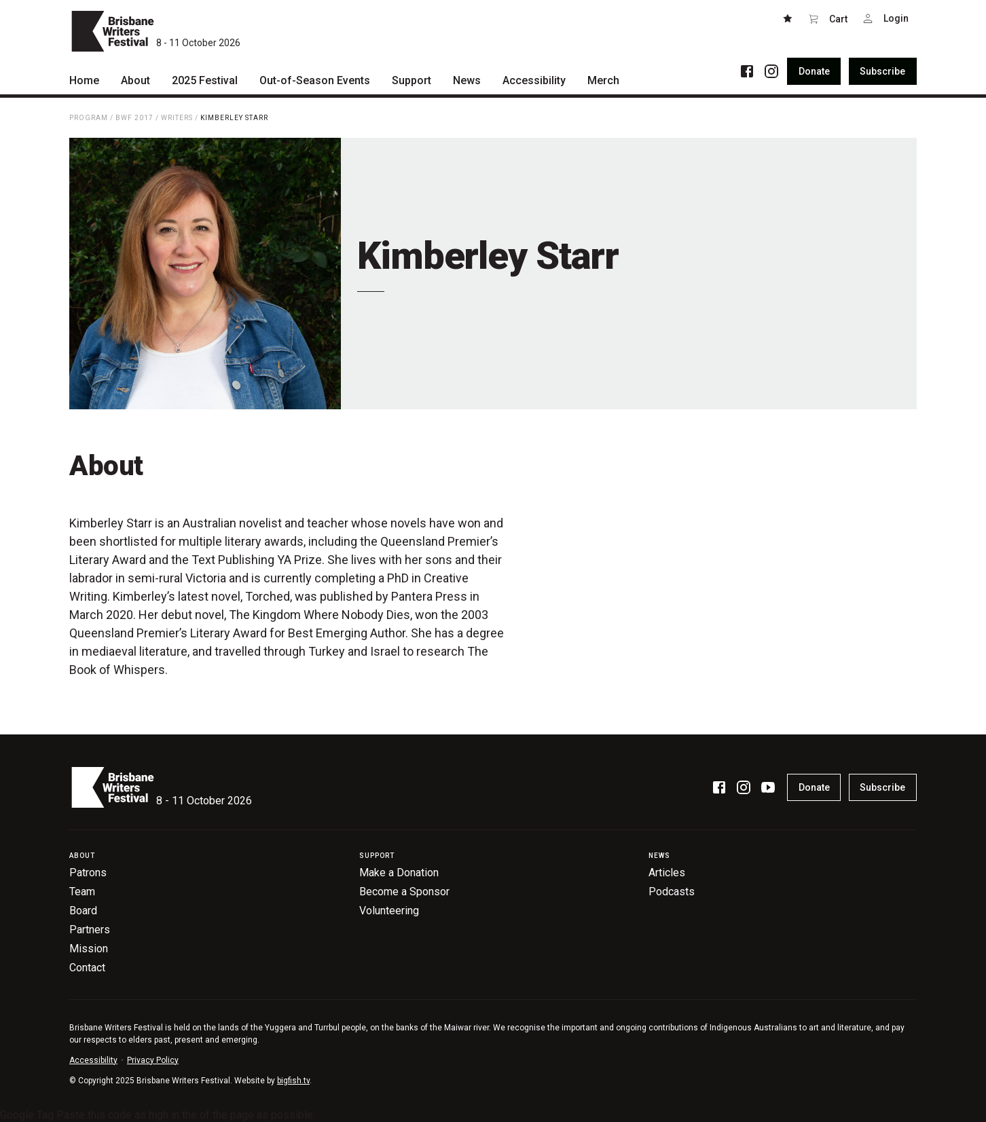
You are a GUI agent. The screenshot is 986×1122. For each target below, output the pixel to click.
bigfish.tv (293, 1080)
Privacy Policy (153, 1060)
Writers (177, 117)
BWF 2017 (134, 117)
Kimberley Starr (234, 117)
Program (88, 117)
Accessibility (93, 1060)
